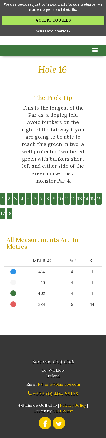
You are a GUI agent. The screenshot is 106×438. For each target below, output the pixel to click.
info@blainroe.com (62, 384)
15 (92, 198)
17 (3, 213)
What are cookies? (53, 31)
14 (86, 198)
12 (73, 198)
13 (79, 198)
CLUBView (63, 411)
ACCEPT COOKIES (53, 20)
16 (99, 198)
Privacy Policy (73, 405)
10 (60, 198)
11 (67, 198)
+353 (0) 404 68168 (55, 393)
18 (9, 213)
